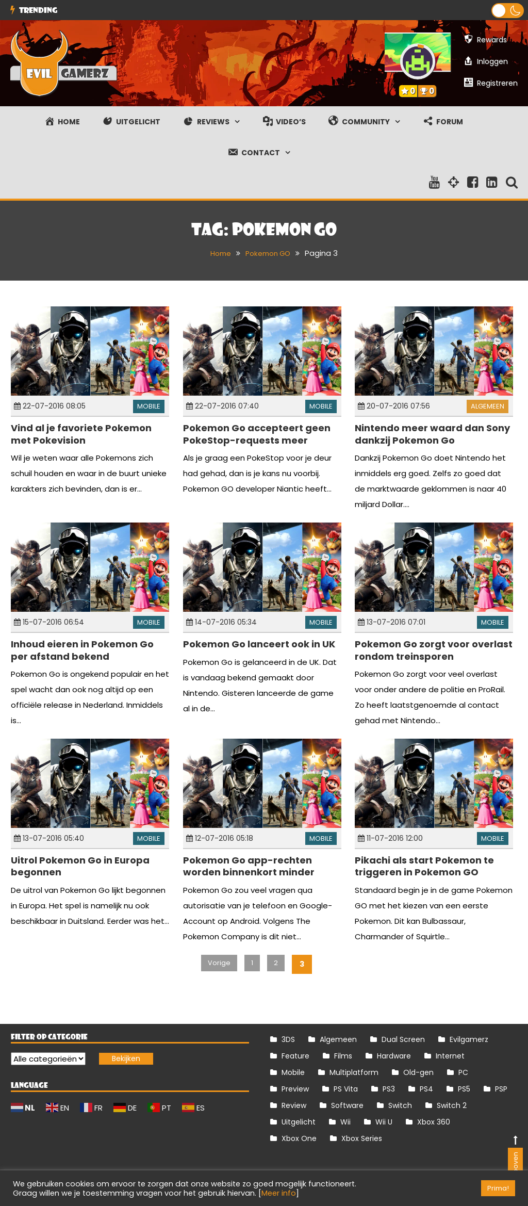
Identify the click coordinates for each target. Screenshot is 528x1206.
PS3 (389, 1089)
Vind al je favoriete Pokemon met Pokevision (81, 433)
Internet (450, 1056)
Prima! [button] (498, 1188)
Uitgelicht (299, 1122)
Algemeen (487, 406)
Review (294, 1105)
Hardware (394, 1056)
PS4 (426, 1089)
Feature (295, 1056)
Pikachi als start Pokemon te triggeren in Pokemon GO (424, 866)
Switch (400, 1105)
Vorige (217, 964)
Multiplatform (353, 1072)
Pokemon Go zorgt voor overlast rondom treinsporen (434, 650)
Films (343, 1056)
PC (463, 1072)
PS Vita (346, 1089)
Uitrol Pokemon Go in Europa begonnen (80, 866)
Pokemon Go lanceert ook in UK (259, 644)
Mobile (148, 406)
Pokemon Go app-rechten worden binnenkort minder (249, 866)
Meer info (278, 1193)
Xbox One (299, 1138)
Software (347, 1105)
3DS (288, 1039)
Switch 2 (452, 1105)
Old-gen (418, 1072)
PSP (501, 1089)
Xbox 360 (433, 1122)
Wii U (383, 1122)
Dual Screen (403, 1039)
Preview (295, 1089)
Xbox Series (361, 1138)
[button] (507, 10)
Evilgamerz (469, 1039)
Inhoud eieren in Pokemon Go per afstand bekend (82, 650)
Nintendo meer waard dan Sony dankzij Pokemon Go (432, 433)
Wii (345, 1122)
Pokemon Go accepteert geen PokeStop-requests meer (257, 433)
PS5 (464, 1089)
